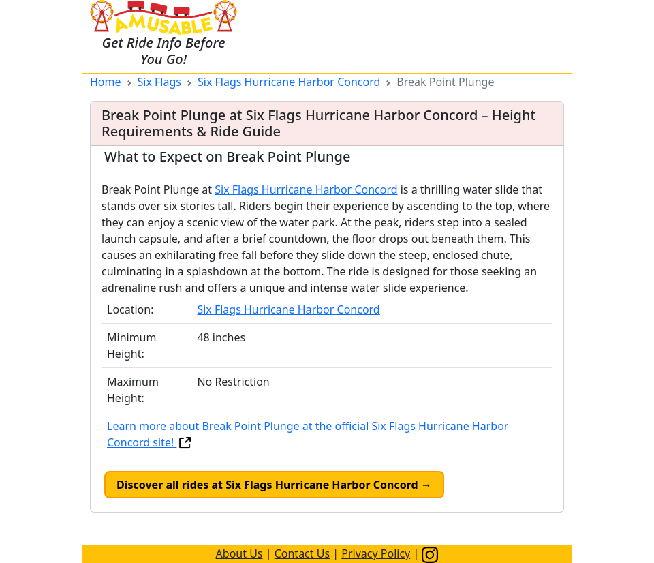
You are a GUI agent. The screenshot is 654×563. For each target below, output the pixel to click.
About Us (239, 553)
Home (105, 81)
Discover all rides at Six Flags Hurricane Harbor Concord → (274, 484)
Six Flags (159, 81)
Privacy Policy (375, 553)
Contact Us (302, 553)
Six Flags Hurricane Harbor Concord (289, 81)
